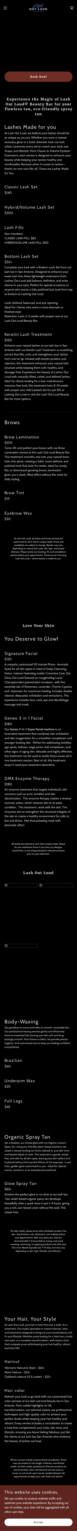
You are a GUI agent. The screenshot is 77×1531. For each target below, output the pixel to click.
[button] (7, 8)
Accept (38, 1522)
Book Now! (38, 76)
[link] (38, 7)
